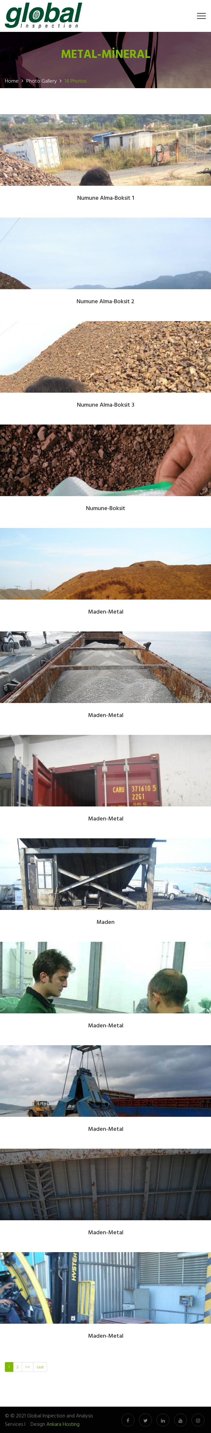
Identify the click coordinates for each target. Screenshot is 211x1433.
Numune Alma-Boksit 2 (105, 301)
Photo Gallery (41, 81)
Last (40, 1367)
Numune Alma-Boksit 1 (105, 198)
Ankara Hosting (63, 1424)
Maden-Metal (105, 612)
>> (27, 1367)
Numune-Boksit (105, 508)
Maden (105, 922)
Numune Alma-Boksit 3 (105, 405)
